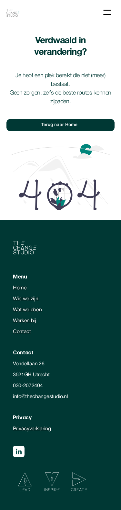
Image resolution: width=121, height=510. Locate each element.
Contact (22, 332)
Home (20, 288)
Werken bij (24, 321)
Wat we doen (27, 310)
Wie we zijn (26, 299)
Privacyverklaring (32, 429)
